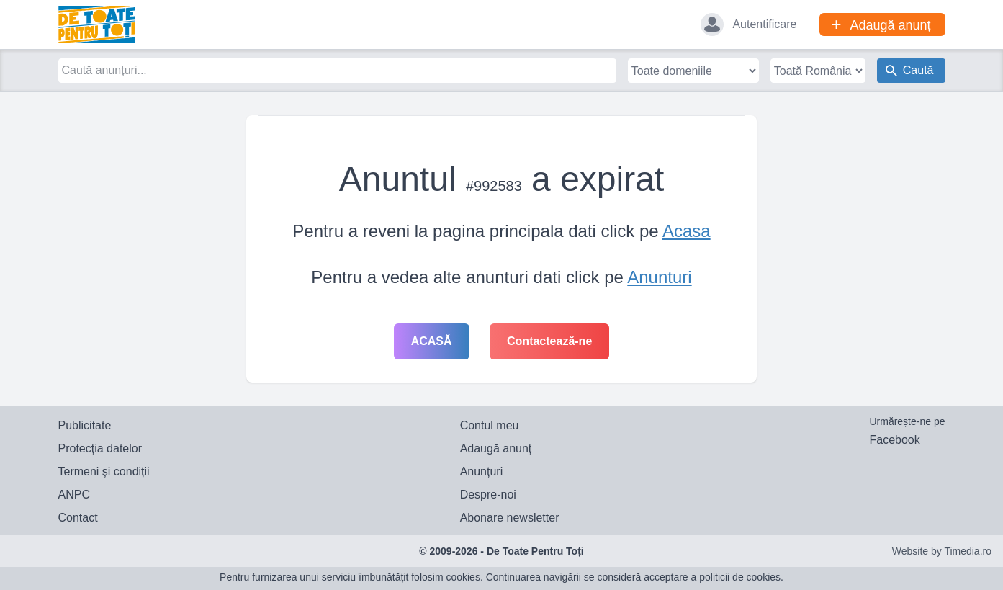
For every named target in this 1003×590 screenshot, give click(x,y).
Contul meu (489, 425)
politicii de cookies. (741, 577)
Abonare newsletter (509, 517)
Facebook (894, 440)
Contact (78, 517)
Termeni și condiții (104, 471)
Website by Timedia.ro (941, 551)
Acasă (431, 341)
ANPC (74, 494)
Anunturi (659, 277)
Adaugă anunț (496, 448)
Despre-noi (488, 494)
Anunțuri (481, 471)
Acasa (686, 231)
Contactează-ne (549, 341)
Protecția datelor (100, 448)
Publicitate (85, 425)
